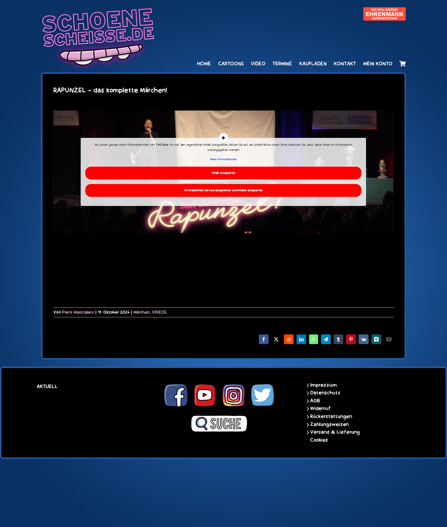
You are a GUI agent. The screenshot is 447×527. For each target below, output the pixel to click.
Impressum (323, 385)
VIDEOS (159, 312)
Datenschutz (325, 393)
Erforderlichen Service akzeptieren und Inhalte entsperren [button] (223, 190)
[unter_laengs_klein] (384, 10)
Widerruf (320, 408)
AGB (315, 401)
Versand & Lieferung (335, 432)
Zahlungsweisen (329, 424)
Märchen (141, 312)
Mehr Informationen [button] (223, 159)
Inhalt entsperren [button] (223, 173)
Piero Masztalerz (78, 312)
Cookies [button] (319, 440)
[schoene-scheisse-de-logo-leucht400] (98, 10)
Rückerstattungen (331, 416)
